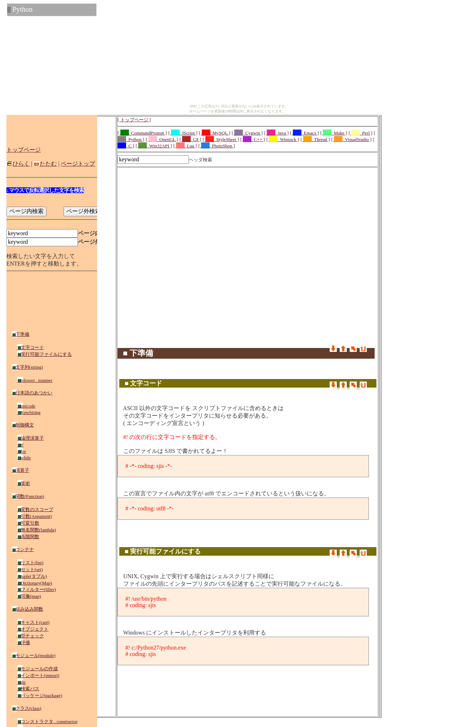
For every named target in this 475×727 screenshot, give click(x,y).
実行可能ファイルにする (44, 354)
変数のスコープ (35, 509)
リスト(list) (30, 562)
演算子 (20, 470)
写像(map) (29, 596)
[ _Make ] (333, 133)
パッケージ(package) (39, 695)
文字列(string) (27, 367)
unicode (26, 406)
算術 (23, 483)
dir (21, 682)
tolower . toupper (34, 380)
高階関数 (28, 536)
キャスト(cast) (33, 622)
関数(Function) (28, 496)
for (21, 451)
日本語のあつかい (32, 392)
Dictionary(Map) (34, 583)
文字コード (30, 347)
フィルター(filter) (36, 589)
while (24, 457)
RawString (28, 412)
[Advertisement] (248, 186)
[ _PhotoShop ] (216, 145)
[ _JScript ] (183, 133)
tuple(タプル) (32, 576)
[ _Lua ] (185, 145)
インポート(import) (38, 675)
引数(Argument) (34, 516)
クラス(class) (26, 708)
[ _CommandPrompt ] (142, 133)
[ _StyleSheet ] (220, 139)
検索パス (28, 688)
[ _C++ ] (252, 139)
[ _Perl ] (360, 133)
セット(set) (30, 569)
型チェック (30, 635)
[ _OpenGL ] (162, 139)
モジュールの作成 (37, 668)
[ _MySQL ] (214, 133)
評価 (23, 642)
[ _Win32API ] (154, 145)
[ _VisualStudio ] (351, 139)
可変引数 (28, 523)
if (20, 445)
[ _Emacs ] (304, 133)
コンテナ (23, 549)
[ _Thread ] (315, 139)
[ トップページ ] (134, 119)
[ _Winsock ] (282, 139)
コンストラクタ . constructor (47, 721)
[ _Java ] (276, 133)
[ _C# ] (190, 139)
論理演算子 (30, 438)
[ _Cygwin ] (247, 133)
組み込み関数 (27, 609)
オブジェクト (33, 629)
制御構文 (23, 425)
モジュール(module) (33, 655)
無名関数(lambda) (36, 529)
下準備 (20, 334)
